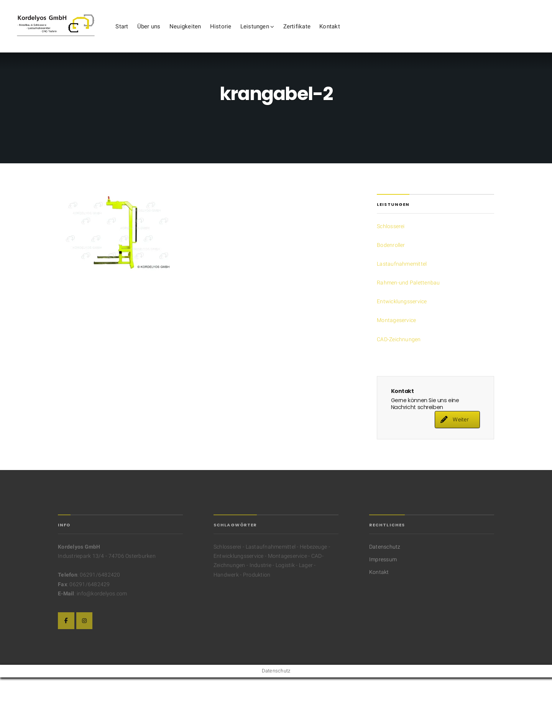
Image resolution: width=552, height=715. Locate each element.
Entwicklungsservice (402, 338)
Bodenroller (391, 282)
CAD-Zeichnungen (399, 376)
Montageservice (396, 357)
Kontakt (370, 34)
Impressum (383, 596)
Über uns (190, 34)
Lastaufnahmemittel (402, 301)
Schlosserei (391, 263)
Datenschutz (385, 584)
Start (162, 34)
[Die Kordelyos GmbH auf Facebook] (66, 657)
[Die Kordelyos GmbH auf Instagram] (84, 657)
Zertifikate (338, 34)
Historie (262, 34)
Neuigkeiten (226, 34)
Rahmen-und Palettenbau (408, 320)
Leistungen (295, 34)
